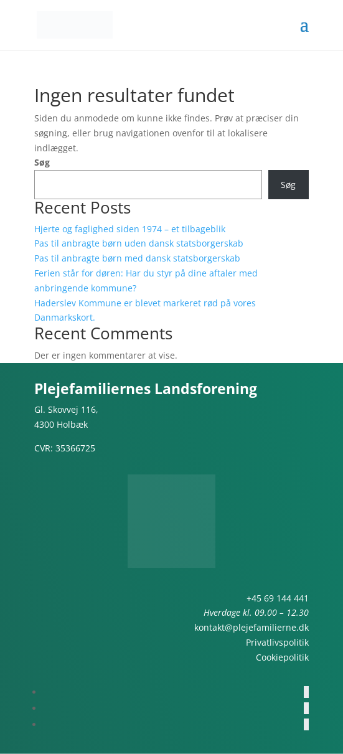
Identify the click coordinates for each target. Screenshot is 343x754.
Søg (42, 162)
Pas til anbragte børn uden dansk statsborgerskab (138, 243)
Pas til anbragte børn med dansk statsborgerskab (137, 258)
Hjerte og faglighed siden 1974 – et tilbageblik (129, 229)
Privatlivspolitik (277, 642)
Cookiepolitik (282, 657)
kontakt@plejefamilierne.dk (251, 627)
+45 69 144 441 (278, 598)
